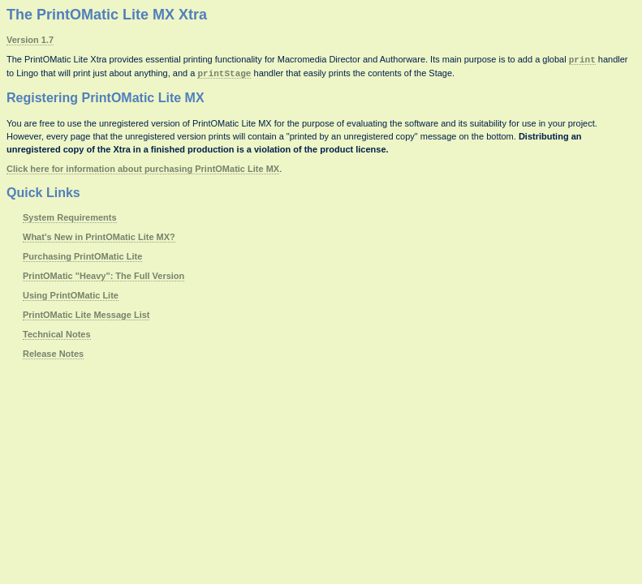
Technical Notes (57, 334)
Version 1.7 (30, 40)
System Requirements (70, 217)
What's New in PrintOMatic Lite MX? (99, 237)
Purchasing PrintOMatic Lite (82, 256)
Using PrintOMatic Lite (70, 295)
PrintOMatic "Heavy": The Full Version (103, 276)
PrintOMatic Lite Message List (86, 315)
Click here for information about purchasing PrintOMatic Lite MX (142, 169)
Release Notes (53, 354)
